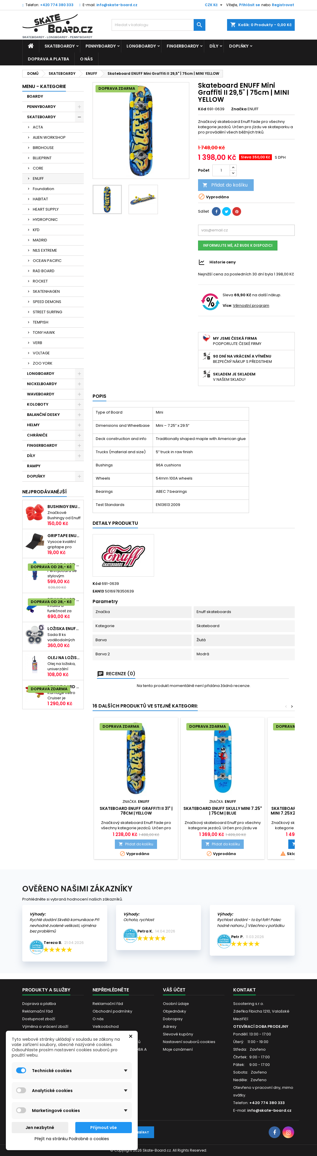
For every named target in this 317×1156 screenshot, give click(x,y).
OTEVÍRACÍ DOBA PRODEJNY (260, 1026)
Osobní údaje (176, 1003)
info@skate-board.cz (116, 4)
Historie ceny (222, 262)
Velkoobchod (106, 1026)
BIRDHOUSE (43, 147)
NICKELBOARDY (42, 384)
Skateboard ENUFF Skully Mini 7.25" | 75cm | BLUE (222, 810)
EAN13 (98, 591)
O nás (86, 59)
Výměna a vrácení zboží (45, 1026)
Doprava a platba (48, 59)
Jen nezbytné (39, 1127)
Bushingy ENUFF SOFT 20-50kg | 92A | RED (64, 506)
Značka (239, 109)
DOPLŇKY (238, 46)
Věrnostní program (251, 305)
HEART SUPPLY (46, 209)
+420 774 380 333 (57, 4)
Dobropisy (173, 1019)
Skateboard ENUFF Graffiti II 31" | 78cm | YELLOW (136, 810)
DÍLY (213, 46)
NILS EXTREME (45, 250)
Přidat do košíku (225, 185)
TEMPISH (40, 322)
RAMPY (33, 466)
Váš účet (174, 989)
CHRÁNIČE (37, 435)
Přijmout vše (103, 1127)
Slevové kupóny (178, 1034)
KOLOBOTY (37, 404)
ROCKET (40, 281)
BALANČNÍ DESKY (43, 414)
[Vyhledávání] (158, 25)
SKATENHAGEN (46, 291)
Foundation (43, 189)
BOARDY (35, 96)
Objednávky (174, 1011)
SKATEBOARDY (60, 46)
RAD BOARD (43, 271)
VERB (37, 343)
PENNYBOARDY (101, 46)
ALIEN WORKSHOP (49, 137)
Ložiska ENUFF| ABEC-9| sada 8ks (64, 628)
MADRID (40, 240)
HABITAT (40, 199)
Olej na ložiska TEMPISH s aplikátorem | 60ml (64, 657)
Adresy (169, 1026)
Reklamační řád (37, 1011)
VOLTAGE (41, 353)
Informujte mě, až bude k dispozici (237, 245)
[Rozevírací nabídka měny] (214, 5)
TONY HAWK (44, 332)
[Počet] (221, 170)
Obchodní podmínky (112, 1011)
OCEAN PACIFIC (47, 260)
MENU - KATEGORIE (44, 86)
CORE (38, 168)
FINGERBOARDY (183, 46)
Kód (202, 109)
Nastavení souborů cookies (189, 1042)
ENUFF (38, 178)
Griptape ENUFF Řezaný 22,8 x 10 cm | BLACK (64, 535)
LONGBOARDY (141, 46)
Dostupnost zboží (38, 1019)
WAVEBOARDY (40, 394)
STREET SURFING (47, 312)
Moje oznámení (178, 1049)
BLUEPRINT (42, 158)
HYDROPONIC (45, 219)
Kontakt (244, 989)
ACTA (38, 127)
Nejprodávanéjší (44, 491)
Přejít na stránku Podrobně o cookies (72, 1139)
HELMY (33, 425)
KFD (36, 230)
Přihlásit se (249, 4)
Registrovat (283, 4)
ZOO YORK (42, 363)
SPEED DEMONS (47, 301)
